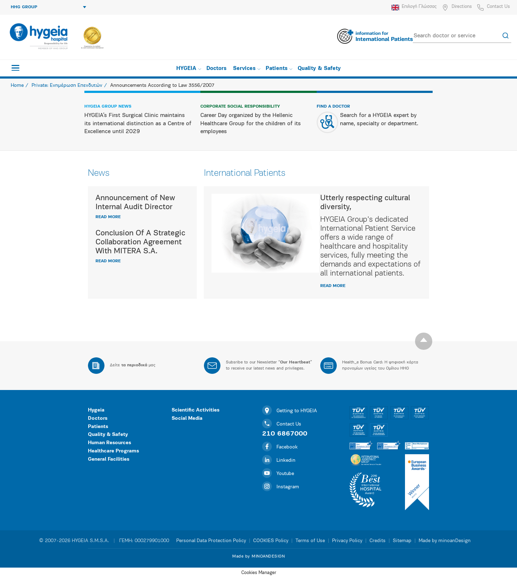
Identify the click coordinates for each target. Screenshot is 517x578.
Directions (462, 6)
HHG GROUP (48, 7)
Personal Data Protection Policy (211, 541)
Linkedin (278, 460)
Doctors (216, 68)
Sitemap (402, 541)
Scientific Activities (195, 410)
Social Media (187, 418)
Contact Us (498, 6)
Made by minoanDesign (445, 541)
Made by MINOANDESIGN (258, 556)
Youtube (278, 473)
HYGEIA (188, 68)
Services (246, 68)
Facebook (280, 447)
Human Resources (109, 443)
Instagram (280, 487)
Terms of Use (310, 541)
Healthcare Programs (113, 451)
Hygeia (96, 410)
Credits (377, 541)
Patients (279, 68)
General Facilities (108, 459)
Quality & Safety (319, 68)
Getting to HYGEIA (289, 411)
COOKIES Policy (270, 541)
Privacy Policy (347, 541)
